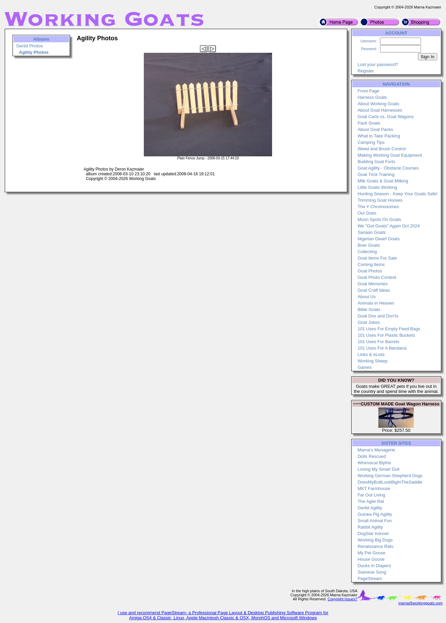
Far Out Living (371, 494)
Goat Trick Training (376, 174)
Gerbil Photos (29, 45)
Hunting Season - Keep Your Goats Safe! (398, 193)
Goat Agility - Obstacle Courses (388, 168)
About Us (367, 296)
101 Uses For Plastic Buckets (386, 335)
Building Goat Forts (376, 161)
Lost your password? (378, 64)
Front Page (368, 90)
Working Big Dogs (375, 539)
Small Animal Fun (375, 520)
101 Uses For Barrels (378, 341)
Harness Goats (372, 97)
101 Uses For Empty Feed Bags (389, 328)
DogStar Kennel (373, 533)
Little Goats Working (377, 187)
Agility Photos (33, 52)
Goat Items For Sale (377, 258)
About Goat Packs (375, 129)
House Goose (371, 559)
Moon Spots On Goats (379, 219)
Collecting (367, 251)
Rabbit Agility (370, 527)
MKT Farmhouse (374, 488)
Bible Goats (369, 309)
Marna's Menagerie (376, 449)
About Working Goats (378, 103)
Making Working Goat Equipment (390, 155)
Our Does (367, 213)
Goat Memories (373, 283)
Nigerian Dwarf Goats (379, 238)
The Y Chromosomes (378, 206)
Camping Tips (371, 142)
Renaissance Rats (376, 546)
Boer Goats (369, 245)
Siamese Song (372, 572)
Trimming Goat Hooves (380, 200)
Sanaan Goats (372, 232)
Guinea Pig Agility (375, 514)
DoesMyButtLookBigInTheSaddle (390, 482)
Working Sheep (373, 360)
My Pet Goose (371, 552)
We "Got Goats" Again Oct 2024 (389, 225)
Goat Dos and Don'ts (378, 315)
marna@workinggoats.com (420, 603)
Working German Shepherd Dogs (390, 475)
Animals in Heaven (376, 303)
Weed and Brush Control (382, 148)
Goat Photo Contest (377, 277)
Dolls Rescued (372, 456)
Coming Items (371, 264)
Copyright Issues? (342, 599)
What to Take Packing (379, 135)
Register (366, 70)
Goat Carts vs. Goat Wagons (386, 116)
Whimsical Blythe (374, 462)
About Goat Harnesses (380, 110)
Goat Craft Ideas (374, 290)
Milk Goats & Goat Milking (383, 180)
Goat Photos (370, 270)
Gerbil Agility (370, 507)
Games (365, 367)
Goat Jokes (369, 322)
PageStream (370, 578)
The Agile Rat (371, 501)
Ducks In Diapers (374, 565)
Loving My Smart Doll (379, 469)
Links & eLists (371, 354)
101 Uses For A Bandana (382, 348)
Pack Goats (369, 123)
